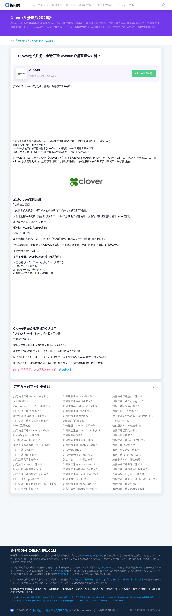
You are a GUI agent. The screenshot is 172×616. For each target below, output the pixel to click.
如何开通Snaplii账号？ (26, 479)
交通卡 (107, 579)
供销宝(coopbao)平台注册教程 (31, 445)
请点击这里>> (66, 369)
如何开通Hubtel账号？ (26, 454)
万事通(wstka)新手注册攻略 (128, 474)
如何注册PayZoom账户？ (28, 464)
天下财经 (26, 600)
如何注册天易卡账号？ (25, 459)
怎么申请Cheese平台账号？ (79, 459)
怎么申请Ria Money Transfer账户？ (133, 416)
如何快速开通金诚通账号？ (78, 401)
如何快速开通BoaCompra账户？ (32, 430)
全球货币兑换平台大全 (144, 588)
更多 (156, 386)
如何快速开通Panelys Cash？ (80, 445)
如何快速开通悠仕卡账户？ (127, 396)
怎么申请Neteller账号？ (26, 440)
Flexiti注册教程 (120, 420)
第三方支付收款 (137, 610)
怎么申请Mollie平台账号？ (78, 454)
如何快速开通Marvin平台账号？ (81, 474)
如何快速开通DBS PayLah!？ (79, 464)
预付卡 (116, 579)
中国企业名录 (36, 600)
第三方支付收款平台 (94, 555)
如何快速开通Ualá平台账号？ (129, 440)
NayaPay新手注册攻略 (26, 435)
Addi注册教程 (21, 401)
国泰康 (52, 600)
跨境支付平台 (106, 567)
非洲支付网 (67, 588)
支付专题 (22, 40)
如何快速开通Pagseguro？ (128, 401)
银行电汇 (78, 579)
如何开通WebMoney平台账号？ (81, 406)
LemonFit (78, 600)
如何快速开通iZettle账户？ (78, 416)
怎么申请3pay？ (72, 449)
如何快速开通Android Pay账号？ (32, 396)
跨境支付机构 (154, 610)
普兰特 (46, 600)
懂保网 (70, 600)
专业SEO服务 (107, 597)
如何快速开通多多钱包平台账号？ (32, 420)
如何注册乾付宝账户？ (25, 488)
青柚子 (64, 600)
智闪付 (23, 597)
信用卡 (99, 579)
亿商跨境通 (62, 597)
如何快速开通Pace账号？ (27, 411)
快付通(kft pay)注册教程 (126, 425)
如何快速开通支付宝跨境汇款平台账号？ (135, 479)
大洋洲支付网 (96, 588)
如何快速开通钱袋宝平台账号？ (80, 469)
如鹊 (58, 600)
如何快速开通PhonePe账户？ (79, 484)
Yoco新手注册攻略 (73, 420)
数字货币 (139, 579)
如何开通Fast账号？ (123, 445)
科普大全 (154, 597)
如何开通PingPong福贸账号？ (80, 425)
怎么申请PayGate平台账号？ (30, 416)
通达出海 (42, 597)
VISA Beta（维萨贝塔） (101, 600)
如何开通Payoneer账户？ (127, 454)
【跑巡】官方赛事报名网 (79, 597)
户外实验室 (95, 597)
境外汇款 (60, 570)
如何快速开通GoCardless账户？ (131, 488)
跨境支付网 (111, 588)
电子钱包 (89, 579)
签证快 (116, 597)
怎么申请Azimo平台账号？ (127, 459)
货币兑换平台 (64, 574)
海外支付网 (124, 588)
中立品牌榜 (144, 597)
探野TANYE (118, 600)
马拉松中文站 (126, 597)
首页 (12, 40)
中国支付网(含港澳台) (21, 588)
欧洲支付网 (54, 588)
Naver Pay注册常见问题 (27, 469)
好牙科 (136, 597)
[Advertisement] (86, 113)
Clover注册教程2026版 (41, 40)
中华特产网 (32, 597)
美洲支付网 (81, 588)
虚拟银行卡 (127, 579)
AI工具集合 (51, 597)
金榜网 (18, 600)
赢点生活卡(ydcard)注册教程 (80, 488)
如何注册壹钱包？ (73, 435)
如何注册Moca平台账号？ (127, 449)
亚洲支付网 (40, 588)
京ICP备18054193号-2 (106, 610)
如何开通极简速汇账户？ (126, 406)
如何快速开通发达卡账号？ (127, 464)
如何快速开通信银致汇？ (126, 484)
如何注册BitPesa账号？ (125, 411)
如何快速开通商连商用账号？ (79, 440)
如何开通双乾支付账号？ (126, 430)
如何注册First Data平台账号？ (80, 396)
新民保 (87, 600)
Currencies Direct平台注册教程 (31, 406)
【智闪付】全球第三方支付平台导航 (51, 610)
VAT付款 (141, 567)
